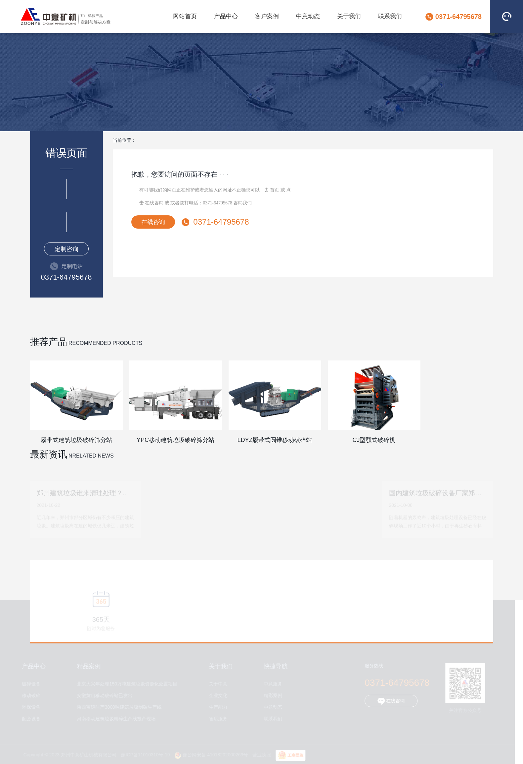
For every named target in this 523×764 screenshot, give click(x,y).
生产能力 (216, 707)
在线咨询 (154, 202)
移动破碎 (29, 695)
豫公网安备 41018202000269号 (209, 754)
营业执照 (260, 754)
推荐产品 (48, 342)
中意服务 (271, 684)
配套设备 (29, 718)
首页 (274, 190)
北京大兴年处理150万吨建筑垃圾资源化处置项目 (125, 684)
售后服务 (216, 718)
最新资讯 (48, 454)
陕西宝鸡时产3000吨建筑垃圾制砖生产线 (117, 707)
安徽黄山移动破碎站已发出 (103, 695)
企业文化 (216, 695)
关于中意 (216, 684)
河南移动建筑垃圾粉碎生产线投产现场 (114, 718)
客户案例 (267, 16)
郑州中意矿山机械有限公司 (65, 16)
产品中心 (226, 16)
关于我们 (349, 16)
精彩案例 (271, 695)
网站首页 (185, 16)
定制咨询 (66, 249)
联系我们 (390, 16)
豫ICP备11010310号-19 (143, 754)
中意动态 (308, 16)
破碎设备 (29, 684)
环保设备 (29, 707)
